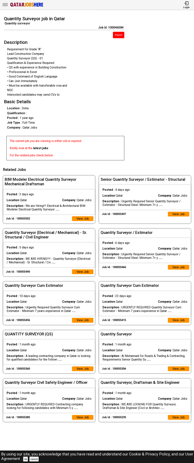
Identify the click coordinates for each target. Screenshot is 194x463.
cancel (34, 459)
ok (25, 459)
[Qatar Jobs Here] (27, 6)
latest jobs (40, 148)
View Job (82, 218)
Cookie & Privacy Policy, (150, 454)
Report (118, 34)
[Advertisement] (161, 89)
